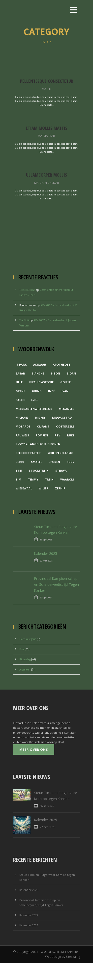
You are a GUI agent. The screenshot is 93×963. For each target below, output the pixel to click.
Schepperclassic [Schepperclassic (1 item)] (60, 453)
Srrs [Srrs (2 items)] (70, 462)
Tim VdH (24, 320)
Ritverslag (25, 659)
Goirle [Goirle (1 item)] (65, 382)
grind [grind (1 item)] (36, 391)
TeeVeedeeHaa (27, 290)
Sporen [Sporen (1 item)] (54, 462)
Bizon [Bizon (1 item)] (55, 373)
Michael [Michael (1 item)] (22, 417)
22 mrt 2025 (46, 560)
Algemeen (25, 669)
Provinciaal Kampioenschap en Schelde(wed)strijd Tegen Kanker (56, 584)
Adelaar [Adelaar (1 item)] (39, 364)
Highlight (52, 183)
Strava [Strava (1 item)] (61, 470)
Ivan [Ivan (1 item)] (65, 391)
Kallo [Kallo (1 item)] (20, 400)
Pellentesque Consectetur (46, 81)
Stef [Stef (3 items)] (19, 470)
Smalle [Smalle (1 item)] (36, 462)
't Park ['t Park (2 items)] (21, 364)
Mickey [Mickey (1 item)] (40, 417)
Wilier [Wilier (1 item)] (43, 488)
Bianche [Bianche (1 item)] (38, 373)
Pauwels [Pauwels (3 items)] (22, 435)
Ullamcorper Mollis (46, 175)
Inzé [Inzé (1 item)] (51, 391)
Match (46, 89)
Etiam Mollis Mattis (46, 128)
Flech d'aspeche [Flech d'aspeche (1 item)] (41, 382)
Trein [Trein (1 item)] (49, 479)
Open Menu (73, 10)
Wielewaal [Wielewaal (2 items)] (24, 488)
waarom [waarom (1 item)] (67, 479)
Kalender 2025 (45, 553)
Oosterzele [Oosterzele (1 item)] (65, 426)
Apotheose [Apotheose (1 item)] (61, 364)
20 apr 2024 (46, 597)
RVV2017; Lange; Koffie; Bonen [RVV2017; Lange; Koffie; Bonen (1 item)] (38, 444)
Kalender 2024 (28, 915)
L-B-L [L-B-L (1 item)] (34, 400)
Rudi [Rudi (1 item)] (70, 435)
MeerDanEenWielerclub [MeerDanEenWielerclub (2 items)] (34, 409)
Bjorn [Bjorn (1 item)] (71, 373)
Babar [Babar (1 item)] (20, 373)
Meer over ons (33, 749)
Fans (52, 135)
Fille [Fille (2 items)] (19, 382)
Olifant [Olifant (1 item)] (43, 426)
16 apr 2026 (46, 539)
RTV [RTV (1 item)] (57, 435)
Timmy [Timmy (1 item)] (33, 479)
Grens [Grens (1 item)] (20, 391)
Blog (21, 649)
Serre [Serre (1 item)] (20, 462)
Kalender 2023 (28, 925)
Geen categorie (27, 639)
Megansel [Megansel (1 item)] (66, 409)
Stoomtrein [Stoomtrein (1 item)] (39, 470)
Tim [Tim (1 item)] (18, 479)
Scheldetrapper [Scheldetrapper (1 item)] (28, 453)
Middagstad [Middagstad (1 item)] (62, 417)
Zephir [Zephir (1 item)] (60, 488)
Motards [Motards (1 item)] (23, 426)
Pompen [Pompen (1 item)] (42, 435)
